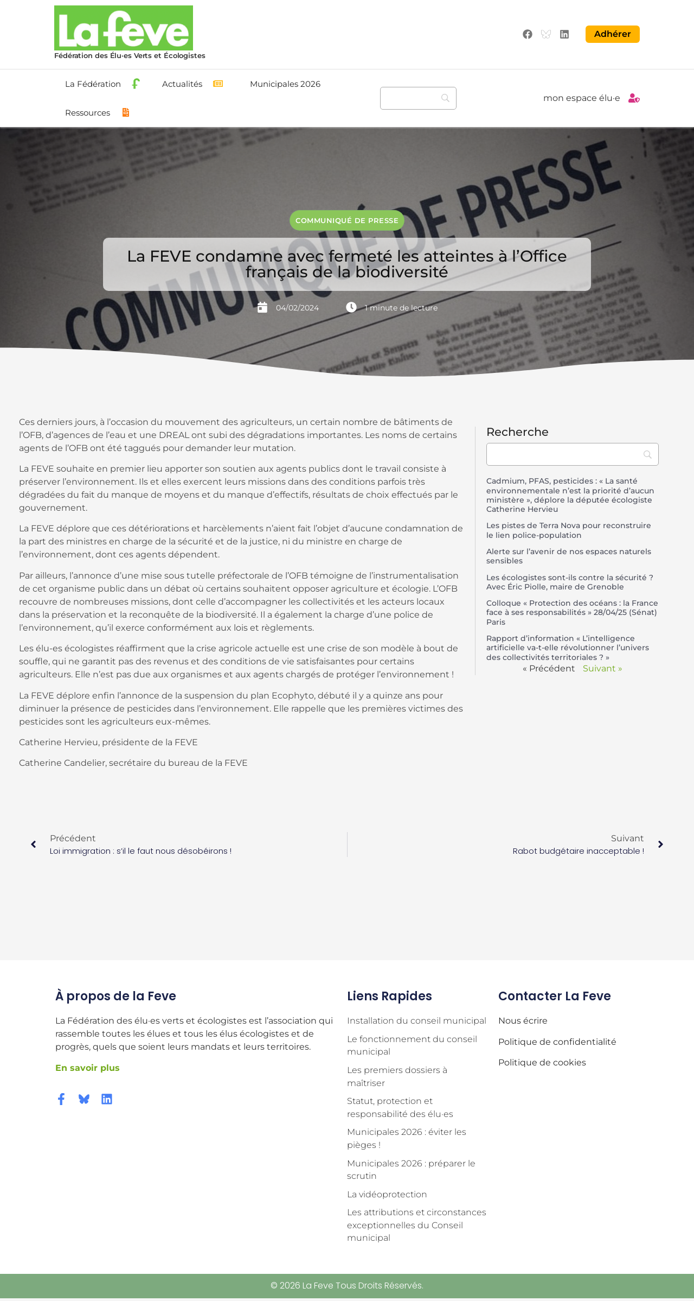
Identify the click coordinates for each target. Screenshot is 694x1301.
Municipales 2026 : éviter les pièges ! (406, 1140)
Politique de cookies (542, 1062)
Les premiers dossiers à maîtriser (397, 1077)
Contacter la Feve (554, 995)
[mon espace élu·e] (634, 98)
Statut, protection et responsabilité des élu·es (400, 1108)
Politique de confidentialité (557, 1041)
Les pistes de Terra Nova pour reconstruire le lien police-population (568, 530)
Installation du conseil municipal (416, 1021)
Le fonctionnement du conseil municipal (412, 1045)
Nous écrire (523, 1021)
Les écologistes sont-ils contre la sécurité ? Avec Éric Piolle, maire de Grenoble (569, 581)
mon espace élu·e (581, 98)
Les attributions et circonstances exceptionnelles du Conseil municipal (416, 1228)
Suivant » (602, 668)
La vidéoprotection (387, 1196)
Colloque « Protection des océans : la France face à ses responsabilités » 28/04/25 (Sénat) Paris (572, 612)
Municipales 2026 (285, 83)
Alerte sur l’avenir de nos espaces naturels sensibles (568, 555)
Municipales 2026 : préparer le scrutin (411, 1171)
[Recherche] (418, 97)
